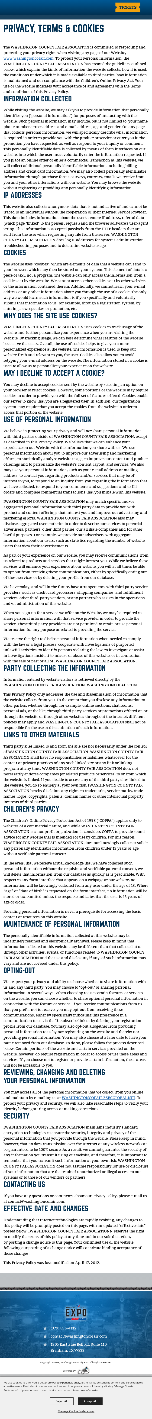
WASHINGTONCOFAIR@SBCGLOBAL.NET (98, 1098)
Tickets (128, 7)
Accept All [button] (90, 1401)
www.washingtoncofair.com (28, 59)
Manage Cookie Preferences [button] (76, 1411)
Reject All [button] (62, 1401)
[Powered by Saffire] (83, 1371)
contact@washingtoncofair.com (79, 1336)
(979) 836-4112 (63, 1328)
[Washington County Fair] (22, 7)
